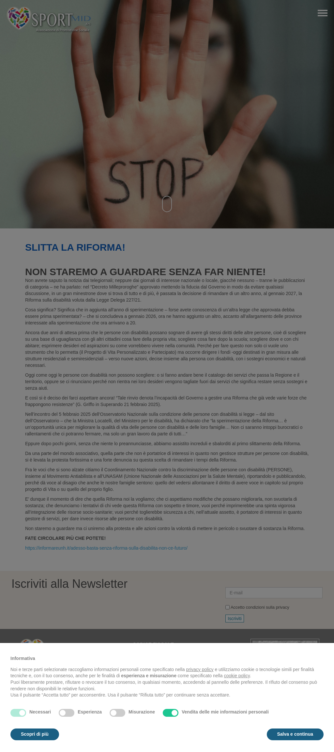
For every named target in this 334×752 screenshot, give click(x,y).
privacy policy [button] (200, 669)
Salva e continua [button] (295, 734)
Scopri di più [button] (35, 734)
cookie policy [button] (237, 675)
